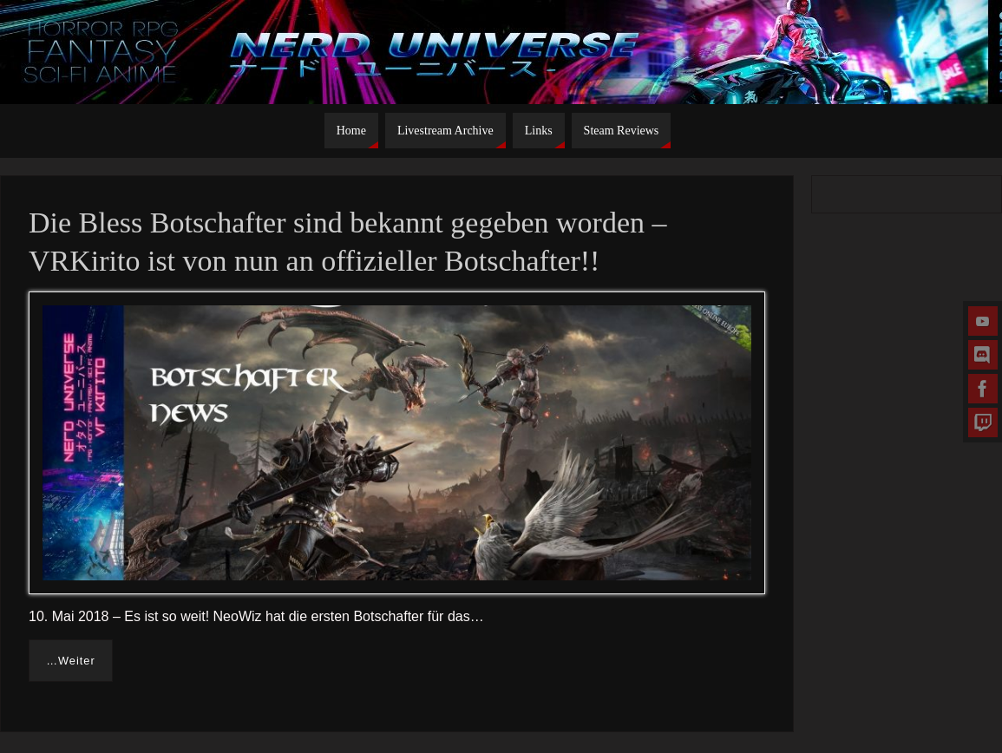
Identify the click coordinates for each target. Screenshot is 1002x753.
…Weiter (70, 660)
